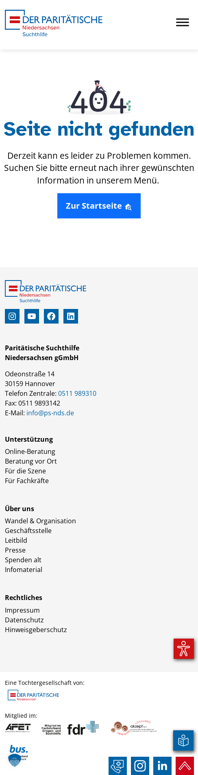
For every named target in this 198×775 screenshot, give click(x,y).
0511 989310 (77, 393)
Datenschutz (24, 619)
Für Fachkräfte (27, 480)
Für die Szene (25, 470)
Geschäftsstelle (28, 530)
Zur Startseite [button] (99, 205)
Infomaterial (23, 569)
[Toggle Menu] (182, 22)
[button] (14, 760)
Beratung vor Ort (31, 461)
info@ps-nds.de (50, 412)
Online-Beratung (30, 451)
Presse (15, 550)
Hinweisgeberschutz (36, 629)
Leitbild (16, 540)
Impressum (22, 610)
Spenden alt (23, 559)
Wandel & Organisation (40, 520)
